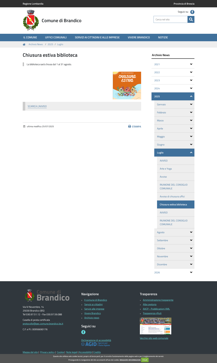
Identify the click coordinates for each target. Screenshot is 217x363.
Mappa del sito (30, 352)
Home (24, 44)
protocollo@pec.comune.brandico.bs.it (43, 323)
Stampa (134, 126)
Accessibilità (85, 352)
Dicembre (174, 264)
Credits (97, 352)
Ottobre (174, 248)
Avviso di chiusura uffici (172, 196)
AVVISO (164, 160)
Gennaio (174, 104)
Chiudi (144, 359)
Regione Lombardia (33, 4)
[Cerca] (191, 19)
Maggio (174, 136)
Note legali (71, 352)
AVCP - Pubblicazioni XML (156, 309)
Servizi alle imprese (94, 309)
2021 (173, 64)
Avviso (163, 177)
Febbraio (174, 112)
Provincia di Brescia (184, 4)
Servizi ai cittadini (93, 304)
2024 (173, 88)
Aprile (174, 128)
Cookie (60, 352)
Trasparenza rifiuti (152, 313)
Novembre (174, 256)
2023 (173, 80)
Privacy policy (47, 352)
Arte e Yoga (166, 168)
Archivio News (36, 44)
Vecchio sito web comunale (154, 338)
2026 (173, 272)
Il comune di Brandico (95, 300)
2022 (173, 72)
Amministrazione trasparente (158, 300)
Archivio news (91, 318)
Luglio (60, 44)
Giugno (174, 144)
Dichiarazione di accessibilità (96, 340)
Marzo (174, 120)
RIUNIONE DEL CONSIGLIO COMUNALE (174, 186)
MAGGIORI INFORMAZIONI (130, 359)
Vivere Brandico (92, 313)
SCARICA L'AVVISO (37, 106)
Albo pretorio (149, 304)
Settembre (174, 240)
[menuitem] (30, 37)
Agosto (174, 232)
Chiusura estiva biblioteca (173, 204)
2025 (50, 44)
